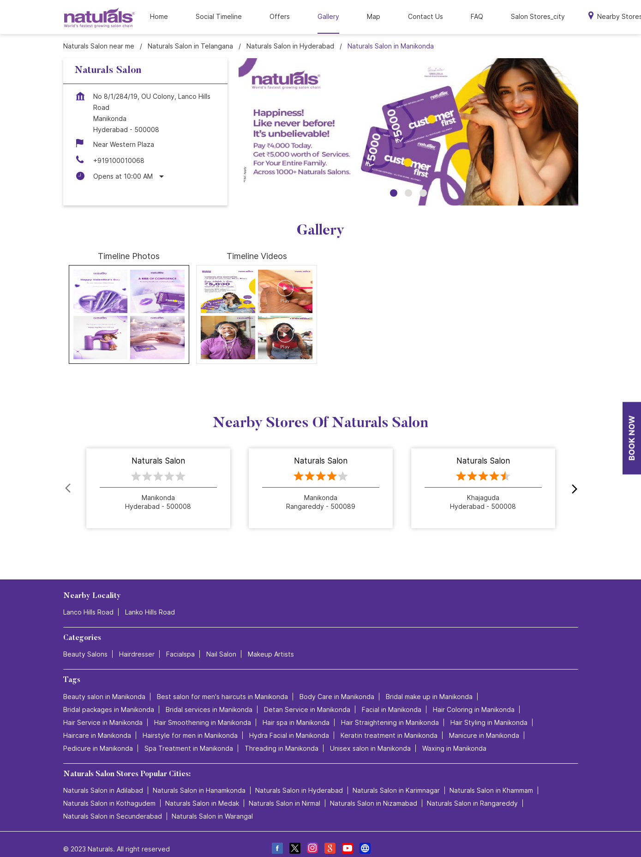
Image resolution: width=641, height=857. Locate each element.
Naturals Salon (158, 451)
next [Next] (572, 478)
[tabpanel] (408, 122)
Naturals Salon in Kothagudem (109, 793)
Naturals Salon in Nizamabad (373, 793)
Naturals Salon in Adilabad (103, 780)
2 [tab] (408, 183)
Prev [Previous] (68, 478)
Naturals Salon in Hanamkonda (199, 780)
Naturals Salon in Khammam (491, 780)
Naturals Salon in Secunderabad (112, 806)
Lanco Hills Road (88, 602)
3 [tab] (423, 183)
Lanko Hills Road (150, 602)
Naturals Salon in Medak (202, 793)
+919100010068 (118, 151)
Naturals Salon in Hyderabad (299, 780)
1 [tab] (393, 183)
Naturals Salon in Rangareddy (472, 793)
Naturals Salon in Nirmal (284, 793)
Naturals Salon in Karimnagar (396, 780)
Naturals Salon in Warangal (212, 806)
